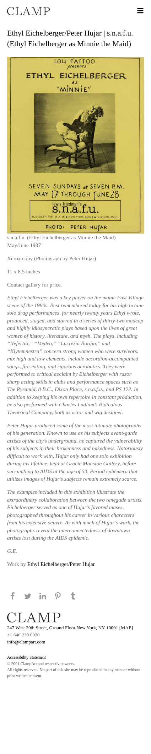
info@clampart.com (26, 642)
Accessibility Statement (26, 657)
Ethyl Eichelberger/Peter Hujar (61, 564)
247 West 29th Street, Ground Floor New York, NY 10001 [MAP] (70, 627)
